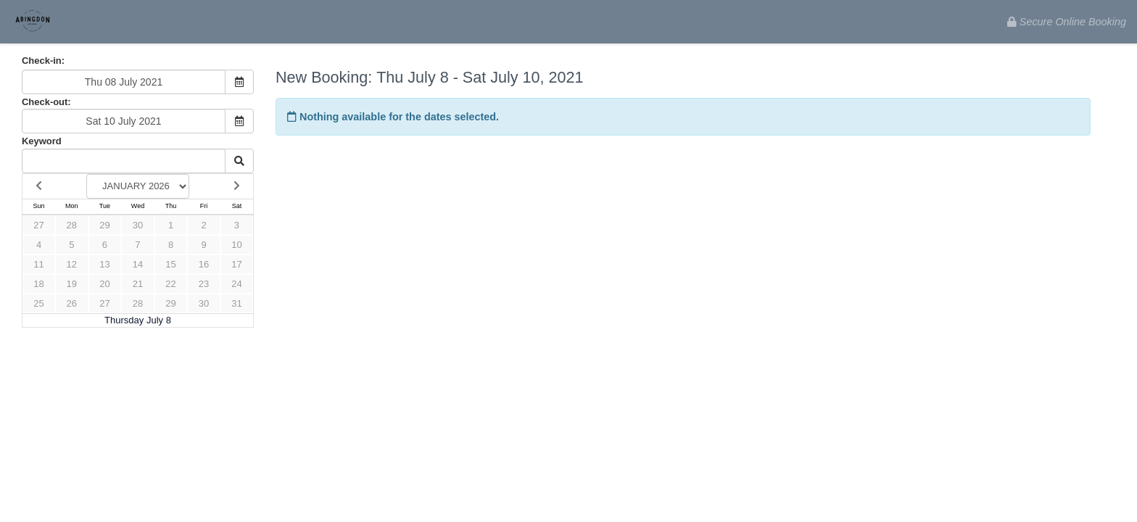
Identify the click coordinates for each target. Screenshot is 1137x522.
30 (138, 225)
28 (72, 225)
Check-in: (43, 60)
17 (236, 264)
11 (38, 264)
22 (170, 283)
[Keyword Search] (124, 161)
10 (236, 244)
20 (104, 283)
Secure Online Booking (1066, 22)
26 (72, 303)
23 (204, 283)
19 (72, 283)
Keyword (42, 141)
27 (38, 225)
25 (38, 303)
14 (138, 264)
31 (236, 303)
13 (104, 264)
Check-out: (46, 101)
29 (104, 225)
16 (204, 264)
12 (72, 264)
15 (170, 264)
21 (138, 283)
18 (38, 283)
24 (236, 283)
